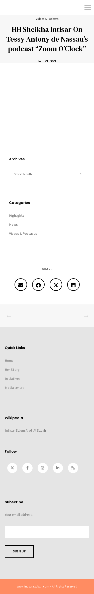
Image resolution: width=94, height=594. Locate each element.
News (13, 224)
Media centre (14, 387)
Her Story (12, 369)
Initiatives (13, 378)
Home (9, 360)
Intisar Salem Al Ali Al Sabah (25, 430)
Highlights (17, 215)
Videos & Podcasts (47, 19)
